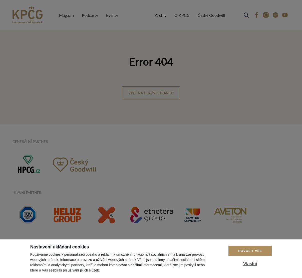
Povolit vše (250, 251)
